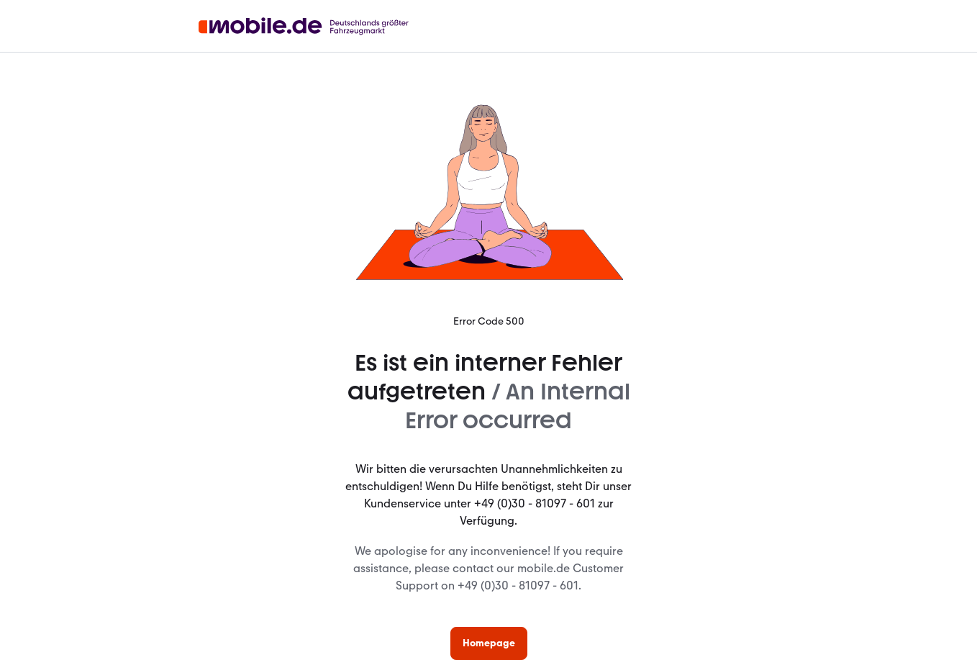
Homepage (489, 643)
